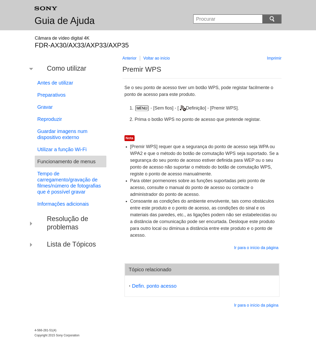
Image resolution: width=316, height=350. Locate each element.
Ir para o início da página (256, 248)
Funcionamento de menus (66, 161)
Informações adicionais (63, 204)
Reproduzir (49, 119)
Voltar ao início (156, 58)
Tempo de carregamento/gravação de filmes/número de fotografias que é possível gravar (69, 183)
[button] (66, 69)
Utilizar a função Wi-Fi (62, 149)
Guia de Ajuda (65, 20)
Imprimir (274, 58)
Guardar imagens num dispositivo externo (62, 134)
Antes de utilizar (55, 83)
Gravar (45, 107)
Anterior (129, 58)
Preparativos (51, 95)
